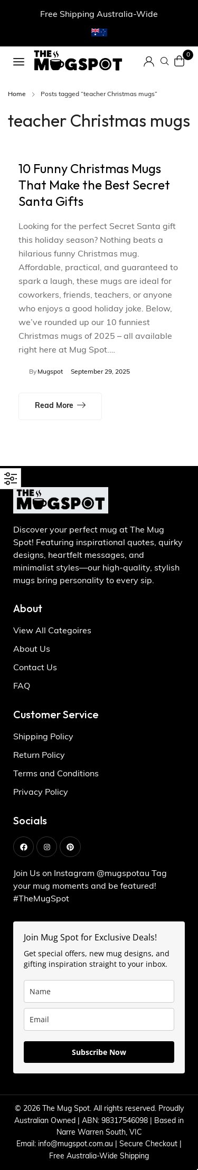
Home (17, 94)
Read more (54, 406)
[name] (99, 991)
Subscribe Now (99, 1052)
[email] (99, 1019)
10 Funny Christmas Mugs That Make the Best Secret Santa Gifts (94, 184)
